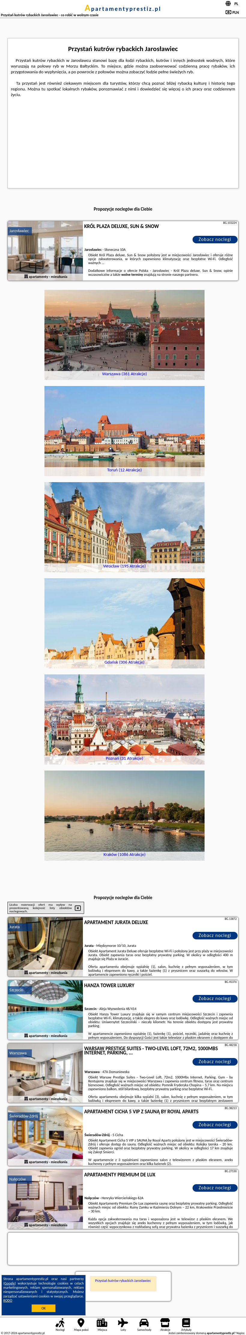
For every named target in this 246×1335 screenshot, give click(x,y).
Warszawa (17, 1053)
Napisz (240, 1333)
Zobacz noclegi (215, 239)
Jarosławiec (19, 230)
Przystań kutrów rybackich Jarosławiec (123, 1281)
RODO (7, 1300)
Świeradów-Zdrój (23, 1116)
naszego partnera (185, 274)
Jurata (14, 926)
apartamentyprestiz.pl (123, 8)
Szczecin (16, 990)
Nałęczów (17, 1179)
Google (10, 1283)
